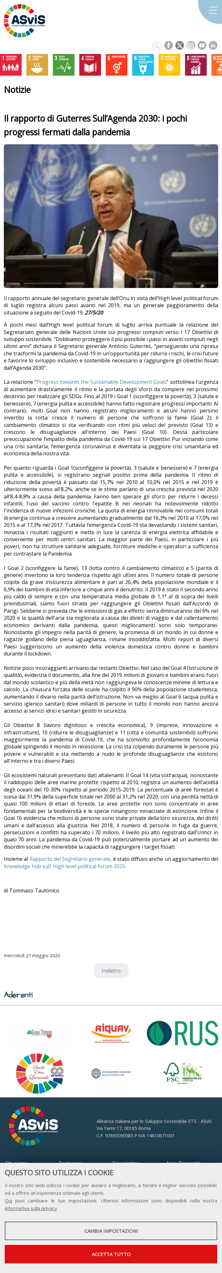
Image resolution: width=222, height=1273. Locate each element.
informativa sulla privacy (31, 1208)
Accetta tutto (111, 1254)
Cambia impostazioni (111, 1231)
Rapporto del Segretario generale (70, 858)
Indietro (111, 970)
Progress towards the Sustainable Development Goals (102, 381)
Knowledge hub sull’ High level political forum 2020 (64, 866)
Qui (8, 1200)
